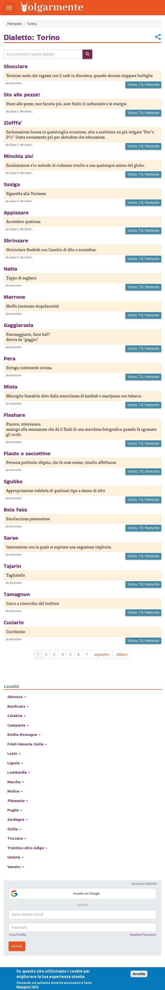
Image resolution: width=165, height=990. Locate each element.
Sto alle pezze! (22, 94)
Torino (32, 24)
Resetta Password (143, 934)
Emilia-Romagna (23, 734)
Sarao (11, 538)
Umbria (15, 857)
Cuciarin (14, 622)
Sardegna (17, 819)
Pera (9, 358)
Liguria (15, 763)
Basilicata (18, 706)
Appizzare (16, 212)
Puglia (14, 810)
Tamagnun (17, 594)
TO (141, 85)
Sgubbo (13, 481)
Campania (18, 725)
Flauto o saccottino (27, 453)
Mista (10, 387)
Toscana (16, 838)
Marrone (14, 297)
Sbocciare (16, 66)
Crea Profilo (17, 934)
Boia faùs (15, 509)
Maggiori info (27, 987)
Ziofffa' (13, 123)
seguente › (102, 654)
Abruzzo (16, 697)
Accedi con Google (55, 894)
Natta (10, 269)
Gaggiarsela (18, 325)
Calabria (16, 716)
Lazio (14, 753)
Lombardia (18, 772)
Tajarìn (12, 566)
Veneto (15, 867)
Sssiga (12, 184)
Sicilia (14, 829)
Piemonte (14, 24)
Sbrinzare (16, 240)
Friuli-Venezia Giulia (27, 744)
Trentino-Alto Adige (27, 848)
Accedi (17, 946)
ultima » (122, 654)
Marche (15, 782)
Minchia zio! (18, 156)
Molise (15, 791)
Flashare (14, 415)
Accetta (139, 974)
